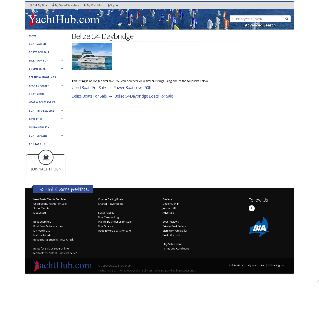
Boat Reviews (171, 221)
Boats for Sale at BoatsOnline (51, 248)
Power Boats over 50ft (132, 87)
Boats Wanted (171, 235)
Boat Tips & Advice (41, 110)
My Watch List (41, 230)
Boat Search (37, 44)
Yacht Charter (39, 85)
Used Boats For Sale (89, 87)
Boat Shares (105, 226)
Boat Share (36, 94)
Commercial (37, 69)
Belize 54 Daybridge (143, 96)
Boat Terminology (108, 217)
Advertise (35, 119)
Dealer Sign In (171, 204)
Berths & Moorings (42, 77)
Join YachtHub (171, 208)
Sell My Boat (39, 5)
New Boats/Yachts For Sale (49, 199)
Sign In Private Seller (175, 230)
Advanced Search (260, 25)
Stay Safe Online (172, 244)
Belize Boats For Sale (89, 96)
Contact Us (37, 144)
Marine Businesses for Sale (115, 221)
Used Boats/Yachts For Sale (50, 204)
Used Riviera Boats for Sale (114, 230)
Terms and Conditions (176, 248)
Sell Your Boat (39, 60)
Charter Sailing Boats (110, 199)
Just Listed (39, 212)
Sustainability (39, 127)
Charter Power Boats (110, 204)
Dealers (167, 199)
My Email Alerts (42, 235)
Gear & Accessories (42, 102)
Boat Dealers (38, 135)
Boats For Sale (39, 52)
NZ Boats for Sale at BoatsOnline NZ (55, 253)
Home (32, 35)
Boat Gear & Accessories (48, 226)
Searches (65, 5)
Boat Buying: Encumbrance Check (53, 239)
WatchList (93, 5)
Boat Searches (42, 221)
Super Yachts (41, 208)
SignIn (113, 5)
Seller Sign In (276, 265)
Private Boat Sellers (174, 226)
